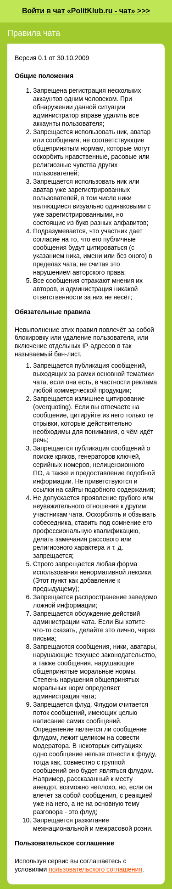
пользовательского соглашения (95, 869)
